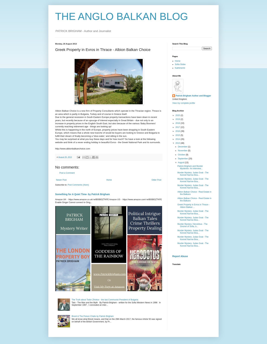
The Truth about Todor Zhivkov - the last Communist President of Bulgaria (105, 300)
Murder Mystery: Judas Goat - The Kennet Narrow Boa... (193, 173)
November (183, 150)
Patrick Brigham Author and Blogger (193, 96)
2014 (178, 139)
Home (109, 180)
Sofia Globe (180, 64)
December (183, 147)
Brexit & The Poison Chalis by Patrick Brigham (93, 316)
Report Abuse (180, 256)
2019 (178, 119)
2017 (178, 127)
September (183, 158)
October (182, 155)
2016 (178, 131)
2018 (178, 123)
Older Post (156, 180)
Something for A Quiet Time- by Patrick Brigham (82, 194)
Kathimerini (180, 68)
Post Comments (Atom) (78, 185)
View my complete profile (183, 103)
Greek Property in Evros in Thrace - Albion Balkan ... (193, 205)
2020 (178, 115)
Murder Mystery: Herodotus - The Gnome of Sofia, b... (192, 225)
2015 (178, 135)
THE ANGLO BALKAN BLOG (121, 16)
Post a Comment (67, 173)
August (181, 162)
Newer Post (61, 180)
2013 (178, 143)
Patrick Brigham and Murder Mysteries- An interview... (190, 167)
